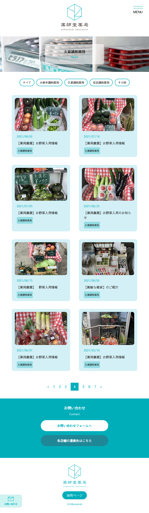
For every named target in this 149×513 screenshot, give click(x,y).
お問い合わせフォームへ (74, 425)
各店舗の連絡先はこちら (74, 440)
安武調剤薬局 (101, 82)
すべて (27, 82)
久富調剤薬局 (76, 82)
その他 (122, 82)
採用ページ (74, 495)
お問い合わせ (11, 501)
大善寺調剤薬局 (49, 82)
